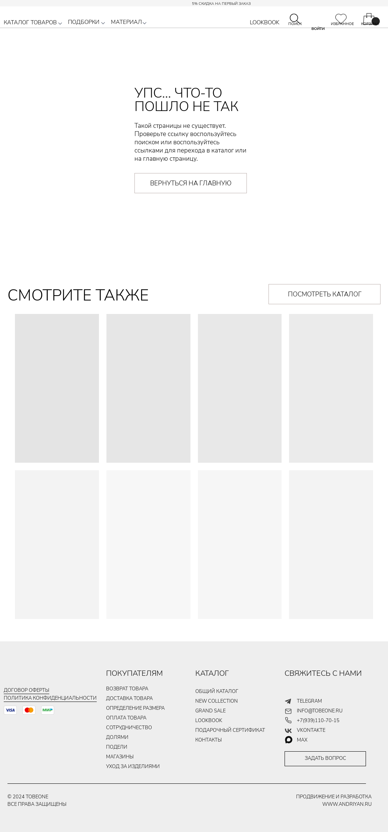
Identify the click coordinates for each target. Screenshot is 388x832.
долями (117, 737)
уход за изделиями (133, 766)
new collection (216, 701)
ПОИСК (295, 24)
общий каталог (216, 691)
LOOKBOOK (264, 22)
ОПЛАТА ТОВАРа (126, 718)
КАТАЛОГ (212, 673)
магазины (120, 757)
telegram (309, 701)
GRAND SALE (210, 711)
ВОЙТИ (318, 28)
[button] (60, 23)
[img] (341, 19)
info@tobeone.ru (319, 711)
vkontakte (311, 730)
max (302, 740)
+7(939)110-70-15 (318, 720)
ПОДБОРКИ (83, 22)
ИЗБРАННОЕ (342, 24)
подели (116, 747)
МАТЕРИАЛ (126, 22)
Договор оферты (26, 690)
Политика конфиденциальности (50, 698)
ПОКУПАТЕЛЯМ (134, 673)
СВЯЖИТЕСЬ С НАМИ (323, 673)
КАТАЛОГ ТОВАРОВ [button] (30, 22)
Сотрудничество (129, 727)
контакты (208, 740)
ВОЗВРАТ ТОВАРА (127, 688)
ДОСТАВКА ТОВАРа (129, 698)
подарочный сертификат (230, 730)
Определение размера (135, 708)
